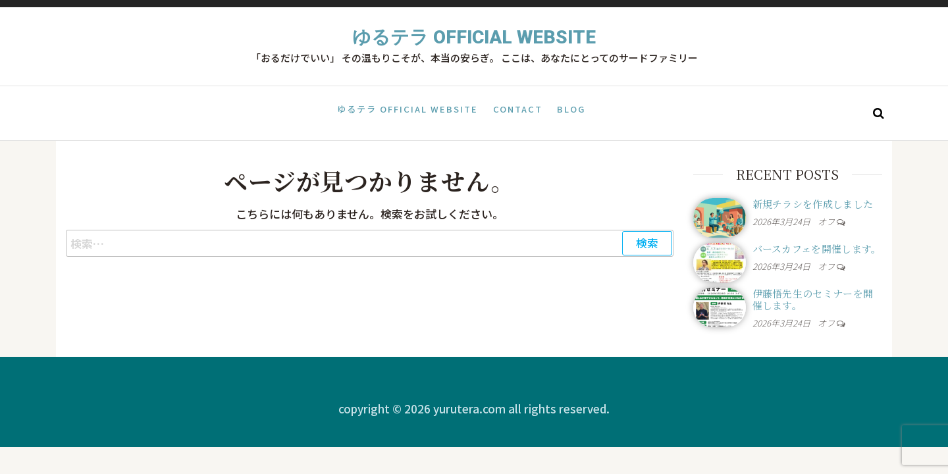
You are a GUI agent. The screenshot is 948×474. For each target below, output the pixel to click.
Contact (517, 112)
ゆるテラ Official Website (474, 37)
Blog (570, 112)
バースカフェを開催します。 (817, 248)
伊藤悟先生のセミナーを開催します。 (813, 299)
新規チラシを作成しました (813, 204)
